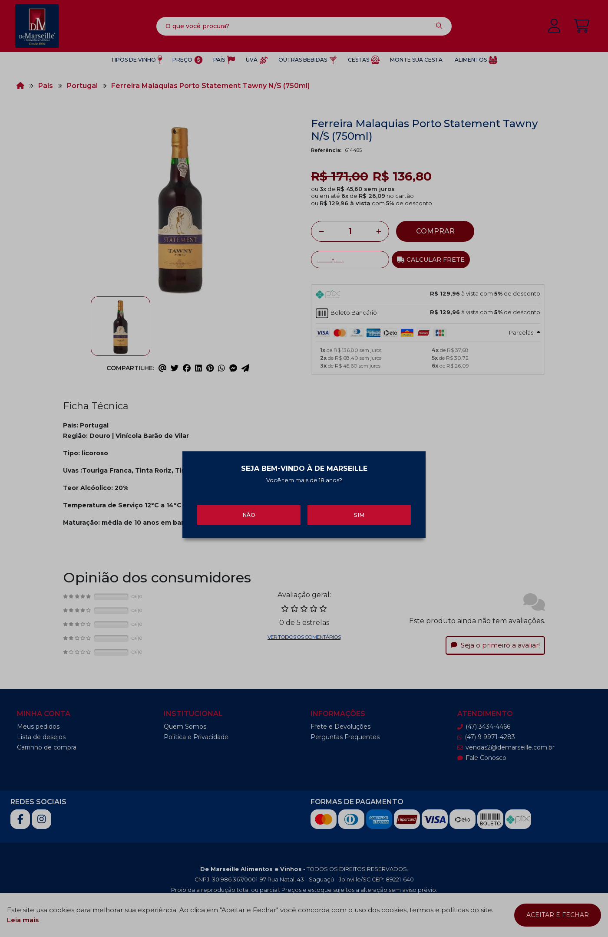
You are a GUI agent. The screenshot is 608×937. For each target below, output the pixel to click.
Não (248, 509)
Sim (359, 509)
